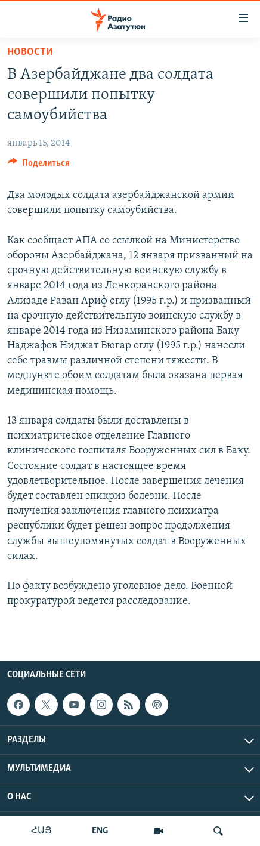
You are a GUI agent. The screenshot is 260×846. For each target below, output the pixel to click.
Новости (30, 52)
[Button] (39, 166)
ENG (100, 831)
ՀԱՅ (41, 831)
